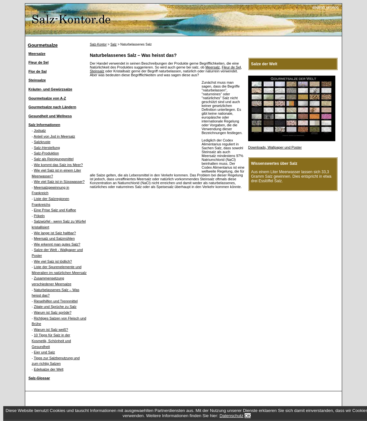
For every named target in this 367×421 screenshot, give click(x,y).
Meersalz (212, 67)
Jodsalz (40, 130)
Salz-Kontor (98, 44)
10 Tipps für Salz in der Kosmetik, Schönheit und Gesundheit (51, 340)
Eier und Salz (44, 352)
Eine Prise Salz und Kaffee (55, 210)
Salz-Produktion (46, 153)
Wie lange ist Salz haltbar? (55, 233)
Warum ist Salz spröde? (52, 312)
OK (248, 415)
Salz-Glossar (39, 378)
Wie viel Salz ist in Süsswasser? (59, 182)
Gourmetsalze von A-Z (47, 98)
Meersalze (37, 54)
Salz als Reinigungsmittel (54, 159)
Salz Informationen (44, 125)
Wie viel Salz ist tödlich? (53, 261)
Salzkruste (42, 142)
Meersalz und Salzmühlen (54, 238)
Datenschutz (231, 415)
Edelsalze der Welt (49, 369)
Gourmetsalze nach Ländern (52, 107)
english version (325, 7)
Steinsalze (37, 80)
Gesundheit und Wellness (50, 116)
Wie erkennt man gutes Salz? (57, 244)
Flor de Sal (37, 71)
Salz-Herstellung (47, 148)
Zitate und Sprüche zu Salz (55, 307)
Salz (113, 44)
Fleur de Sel (38, 62)
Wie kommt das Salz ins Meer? (58, 165)
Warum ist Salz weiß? (51, 330)
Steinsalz (97, 71)
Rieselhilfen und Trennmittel (56, 301)
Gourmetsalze (43, 45)
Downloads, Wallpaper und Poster (275, 147)
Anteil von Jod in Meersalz (54, 136)
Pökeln (39, 216)
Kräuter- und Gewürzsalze (50, 89)
